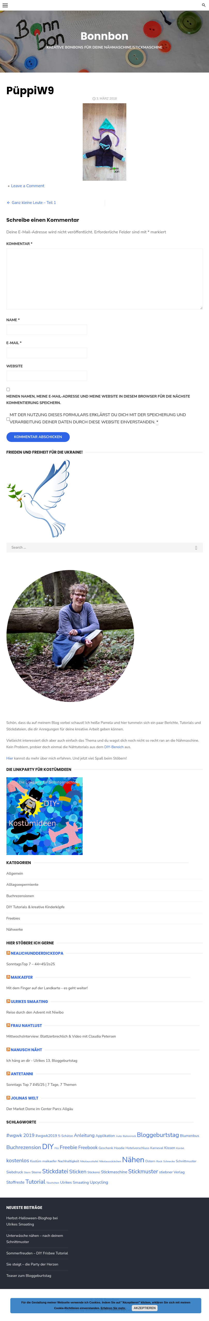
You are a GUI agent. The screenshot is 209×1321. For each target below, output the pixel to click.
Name (13, 320)
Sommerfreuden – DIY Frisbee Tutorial (37, 1253)
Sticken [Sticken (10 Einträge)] (78, 1171)
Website (14, 366)
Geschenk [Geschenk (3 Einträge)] (106, 1148)
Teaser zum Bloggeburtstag (28, 1275)
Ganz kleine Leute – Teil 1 (34, 202)
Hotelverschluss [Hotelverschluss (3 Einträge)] (137, 1148)
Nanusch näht (26, 1050)
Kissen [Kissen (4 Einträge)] (169, 1147)
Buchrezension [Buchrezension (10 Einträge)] (23, 1147)
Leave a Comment (27, 186)
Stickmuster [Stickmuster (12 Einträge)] (143, 1171)
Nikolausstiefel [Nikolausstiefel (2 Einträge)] (89, 1161)
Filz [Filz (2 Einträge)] (57, 1148)
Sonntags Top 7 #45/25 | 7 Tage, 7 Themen (41, 1084)
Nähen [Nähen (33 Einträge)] (133, 1159)
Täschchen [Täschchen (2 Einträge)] (52, 1183)
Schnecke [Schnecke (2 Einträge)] (169, 1161)
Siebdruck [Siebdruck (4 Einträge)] (14, 1172)
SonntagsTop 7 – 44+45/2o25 (30, 964)
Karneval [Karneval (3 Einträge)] (156, 1148)
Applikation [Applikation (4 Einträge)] (105, 1135)
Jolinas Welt (24, 1098)
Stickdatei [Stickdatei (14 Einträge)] (55, 1171)
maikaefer (22, 977)
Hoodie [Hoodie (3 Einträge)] (119, 1148)
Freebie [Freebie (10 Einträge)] (68, 1147)
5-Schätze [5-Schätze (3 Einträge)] (65, 1136)
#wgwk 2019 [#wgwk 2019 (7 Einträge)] (20, 1135)
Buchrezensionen (20, 895)
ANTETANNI (22, 1074)
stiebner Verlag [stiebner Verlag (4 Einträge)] (171, 1172)
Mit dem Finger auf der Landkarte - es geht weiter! (47, 988)
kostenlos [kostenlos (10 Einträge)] (17, 1160)
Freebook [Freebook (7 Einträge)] (88, 1147)
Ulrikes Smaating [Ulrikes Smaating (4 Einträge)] (74, 1182)
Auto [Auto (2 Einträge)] (119, 1136)
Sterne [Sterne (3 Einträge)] (36, 1172)
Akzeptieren (145, 1308)
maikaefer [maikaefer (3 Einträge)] (49, 1161)
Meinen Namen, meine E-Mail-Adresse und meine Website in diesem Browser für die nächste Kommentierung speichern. (98, 399)
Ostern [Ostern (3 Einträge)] (150, 1161)
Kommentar (19, 243)
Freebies (13, 918)
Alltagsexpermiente (22, 884)
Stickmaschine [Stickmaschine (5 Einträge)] (114, 1172)
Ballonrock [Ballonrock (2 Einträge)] (129, 1136)
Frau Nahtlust (26, 1025)
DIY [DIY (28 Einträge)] (48, 1147)
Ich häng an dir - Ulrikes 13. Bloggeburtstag (42, 1060)
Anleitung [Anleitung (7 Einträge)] (84, 1135)
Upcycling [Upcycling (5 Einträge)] (99, 1182)
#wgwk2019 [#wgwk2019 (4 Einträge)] (46, 1135)
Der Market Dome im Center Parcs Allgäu (39, 1108)
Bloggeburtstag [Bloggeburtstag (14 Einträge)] (158, 1135)
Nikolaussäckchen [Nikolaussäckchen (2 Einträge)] (110, 1161)
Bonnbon (104, 36)
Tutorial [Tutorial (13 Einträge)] (35, 1182)
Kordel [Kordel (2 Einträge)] (180, 1148)
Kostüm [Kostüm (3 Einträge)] (36, 1161)
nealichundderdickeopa (37, 953)
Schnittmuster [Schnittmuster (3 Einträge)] (186, 1161)
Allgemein (14, 873)
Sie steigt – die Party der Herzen (32, 1264)
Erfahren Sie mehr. (113, 1308)
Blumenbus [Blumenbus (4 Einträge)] (189, 1135)
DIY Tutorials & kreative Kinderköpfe (35, 907)
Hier (9, 758)
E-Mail (14, 343)
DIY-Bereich (114, 747)
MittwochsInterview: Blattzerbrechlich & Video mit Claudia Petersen (61, 1036)
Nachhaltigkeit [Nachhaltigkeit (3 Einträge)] (68, 1161)
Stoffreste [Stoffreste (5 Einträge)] (15, 1182)
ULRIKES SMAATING (29, 1001)
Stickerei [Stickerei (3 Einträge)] (93, 1172)
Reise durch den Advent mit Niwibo (35, 1012)
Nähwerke (14, 929)
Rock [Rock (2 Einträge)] (159, 1161)
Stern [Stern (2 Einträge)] (27, 1172)
